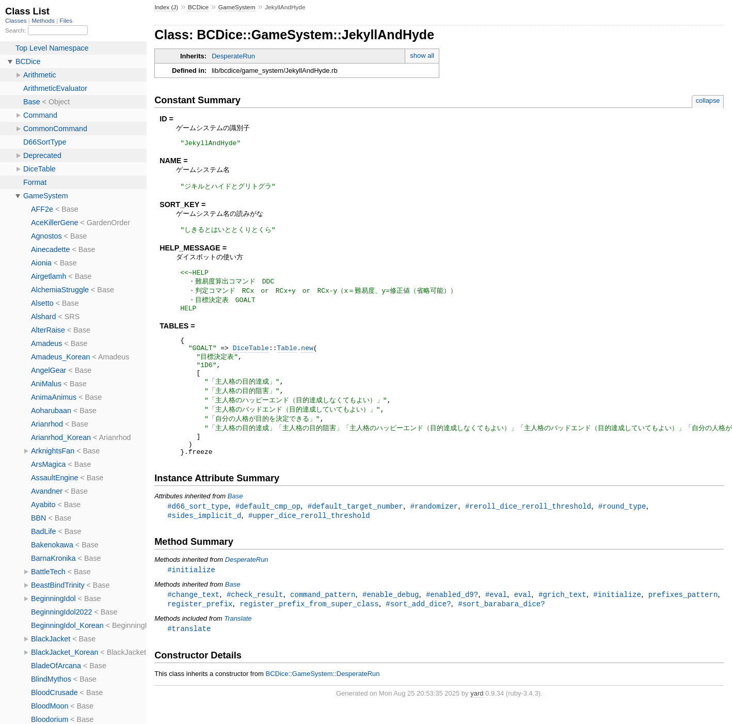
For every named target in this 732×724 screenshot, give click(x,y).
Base (235, 518)
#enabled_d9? (452, 618)
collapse (708, 100)
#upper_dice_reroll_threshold (309, 538)
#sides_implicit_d (204, 538)
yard (476, 718)
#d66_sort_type (197, 528)
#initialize (191, 592)
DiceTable (251, 358)
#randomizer (434, 528)
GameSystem (237, 7)
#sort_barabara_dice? (501, 628)
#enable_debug (390, 618)
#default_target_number (355, 528)
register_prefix (199, 628)
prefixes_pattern (683, 618)
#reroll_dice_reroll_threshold (528, 528)
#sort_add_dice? (418, 628)
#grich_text (562, 618)
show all (422, 55)
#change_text (193, 618)
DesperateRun (233, 56)
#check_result (255, 618)
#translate (189, 653)
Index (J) (166, 7)
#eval (496, 618)
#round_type (622, 528)
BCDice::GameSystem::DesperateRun (322, 698)
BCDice (198, 7)
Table (287, 358)
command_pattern (322, 618)
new (307, 358)
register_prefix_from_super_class (309, 628)
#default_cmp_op (267, 528)
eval (523, 618)
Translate (237, 643)
